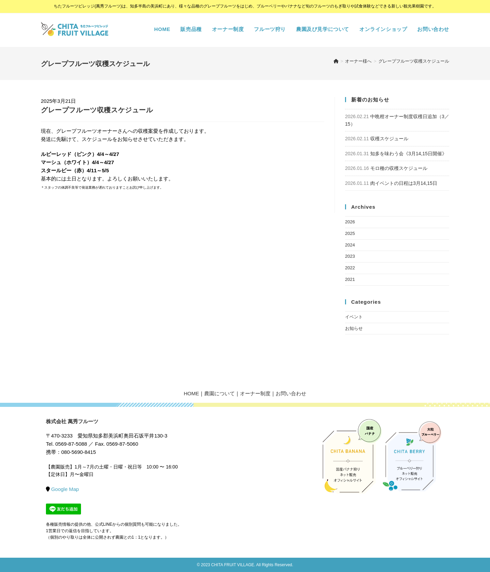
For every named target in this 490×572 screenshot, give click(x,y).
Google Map (65, 489)
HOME (191, 393)
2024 (350, 245)
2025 (350, 233)
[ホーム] (336, 61)
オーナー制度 (255, 393)
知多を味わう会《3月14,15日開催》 (408, 153)
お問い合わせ (291, 393)
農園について (219, 393)
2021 (350, 279)
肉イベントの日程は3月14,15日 (403, 183)
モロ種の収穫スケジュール (398, 168)
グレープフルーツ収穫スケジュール (413, 61)
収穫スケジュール (389, 138)
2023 (350, 256)
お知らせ (354, 328)
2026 (350, 221)
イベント (354, 316)
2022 (350, 267)
